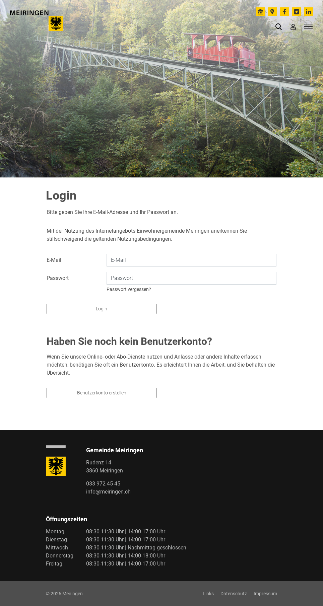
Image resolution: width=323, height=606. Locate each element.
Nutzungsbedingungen (144, 239)
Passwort (58, 278)
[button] (279, 26)
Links (208, 593)
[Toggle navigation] (307, 26)
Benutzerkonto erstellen (101, 392)
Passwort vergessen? (129, 289)
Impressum (265, 593)
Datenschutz (233, 593)
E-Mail (54, 260)
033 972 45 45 (103, 483)
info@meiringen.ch (108, 491)
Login (101, 308)
